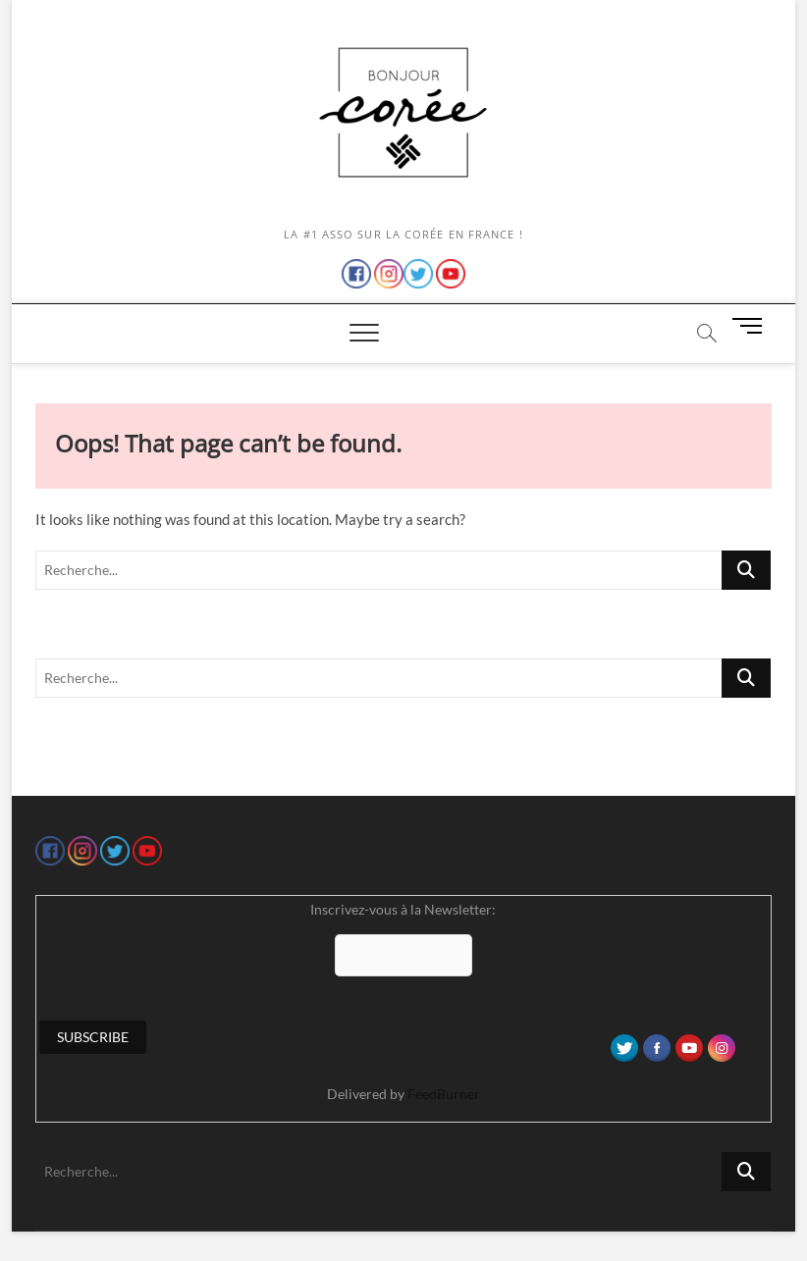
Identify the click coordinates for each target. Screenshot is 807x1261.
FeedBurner (443, 1093)
